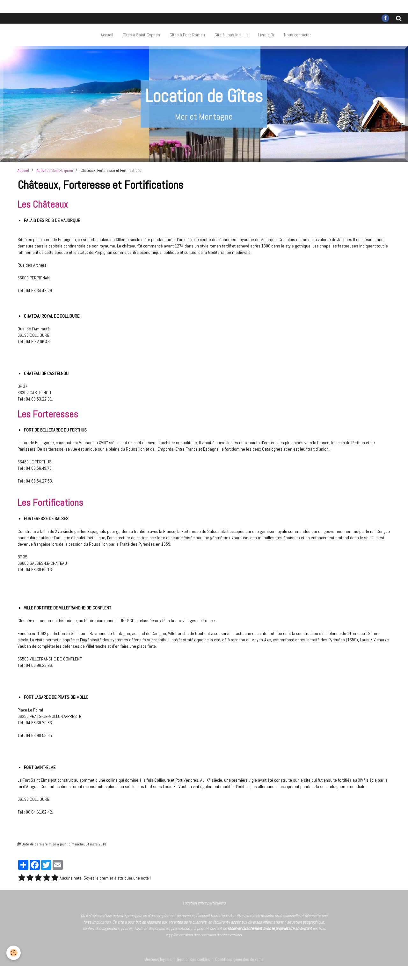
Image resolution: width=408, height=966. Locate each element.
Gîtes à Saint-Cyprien (141, 35)
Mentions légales (158, 959)
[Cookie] (13, 953)
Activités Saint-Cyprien (55, 170)
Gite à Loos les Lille (232, 35)
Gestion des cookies (193, 959)
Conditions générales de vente (239, 959)
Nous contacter (297, 35)
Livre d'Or (266, 35)
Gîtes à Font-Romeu (187, 35)
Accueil (107, 35)
